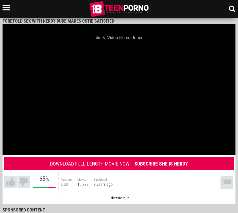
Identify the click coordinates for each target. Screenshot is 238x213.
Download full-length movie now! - (119, 164)
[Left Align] (7, 8)
